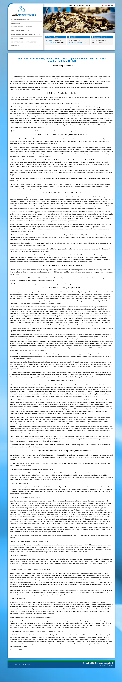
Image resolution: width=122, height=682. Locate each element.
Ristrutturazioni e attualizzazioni (24, 42)
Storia (76, 5)
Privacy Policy (26, 664)
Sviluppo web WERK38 (106, 665)
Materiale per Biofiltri (20, 19)
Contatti (81, 5)
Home (70, 5)
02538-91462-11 (51, 42)
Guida (88, 5)
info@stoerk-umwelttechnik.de (77, 42)
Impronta (17, 664)
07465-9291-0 (50, 40)
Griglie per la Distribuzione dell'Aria (25, 34)
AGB (11, 664)
